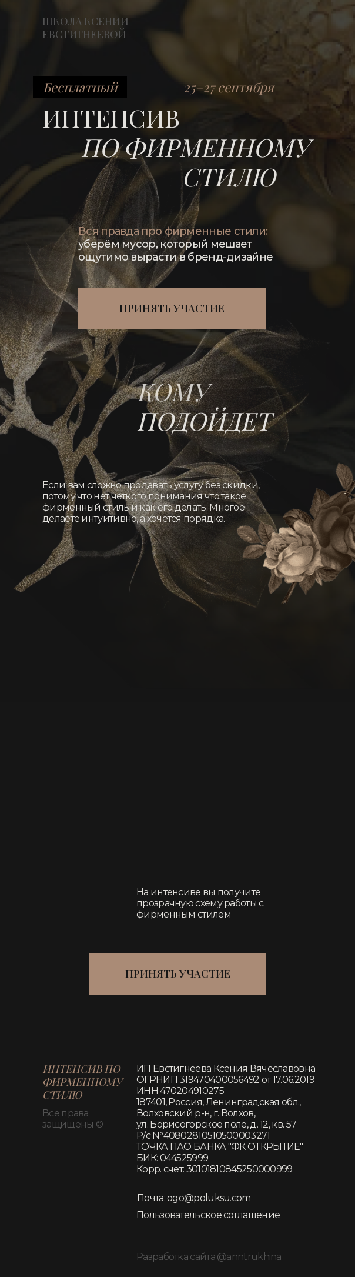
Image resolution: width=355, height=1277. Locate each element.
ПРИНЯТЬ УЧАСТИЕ (172, 308)
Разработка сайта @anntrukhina (209, 1256)
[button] (208, 1215)
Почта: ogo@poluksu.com (194, 1197)
